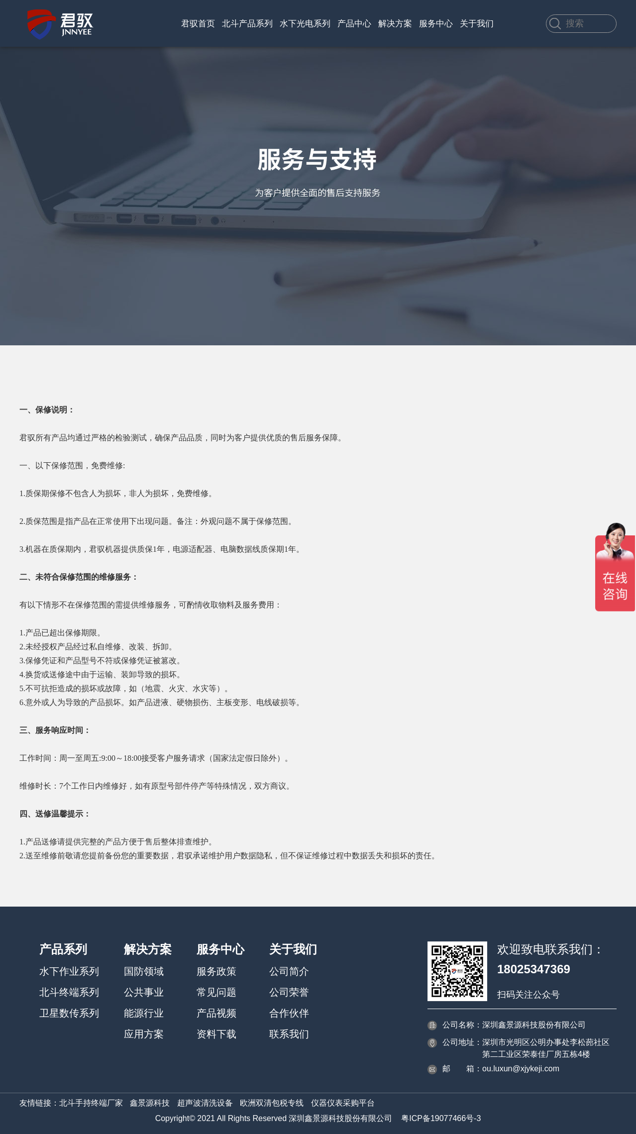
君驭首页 (198, 23)
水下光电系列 (305, 23)
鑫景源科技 (150, 1103)
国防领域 (144, 971)
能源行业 (144, 1013)
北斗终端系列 (69, 992)
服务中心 (436, 23)
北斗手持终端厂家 (91, 1103)
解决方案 (395, 23)
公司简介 (289, 971)
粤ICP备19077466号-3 (441, 1118)
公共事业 (144, 992)
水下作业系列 (69, 971)
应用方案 (144, 1034)
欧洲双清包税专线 (272, 1103)
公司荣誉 (289, 992)
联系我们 (289, 1034)
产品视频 (216, 1013)
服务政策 (216, 971)
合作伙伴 (289, 1013)
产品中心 (354, 23)
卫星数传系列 (69, 1013)
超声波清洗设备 (205, 1103)
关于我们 (477, 23)
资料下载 (216, 1034)
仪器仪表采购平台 (343, 1103)
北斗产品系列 (247, 23)
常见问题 (216, 992)
